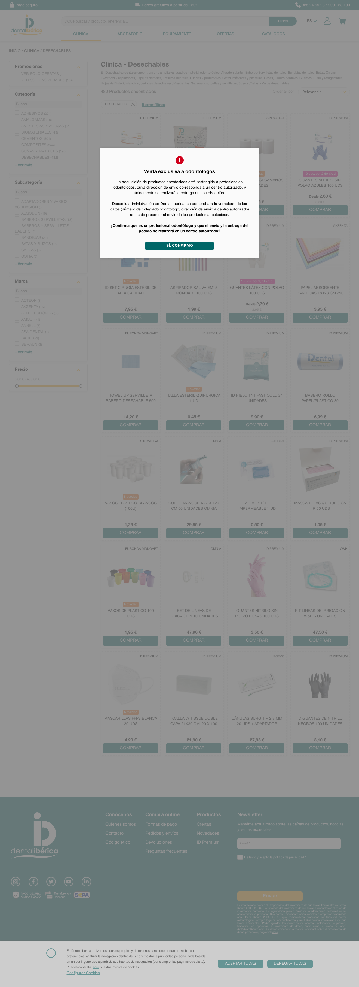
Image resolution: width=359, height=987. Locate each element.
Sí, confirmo (179, 245)
